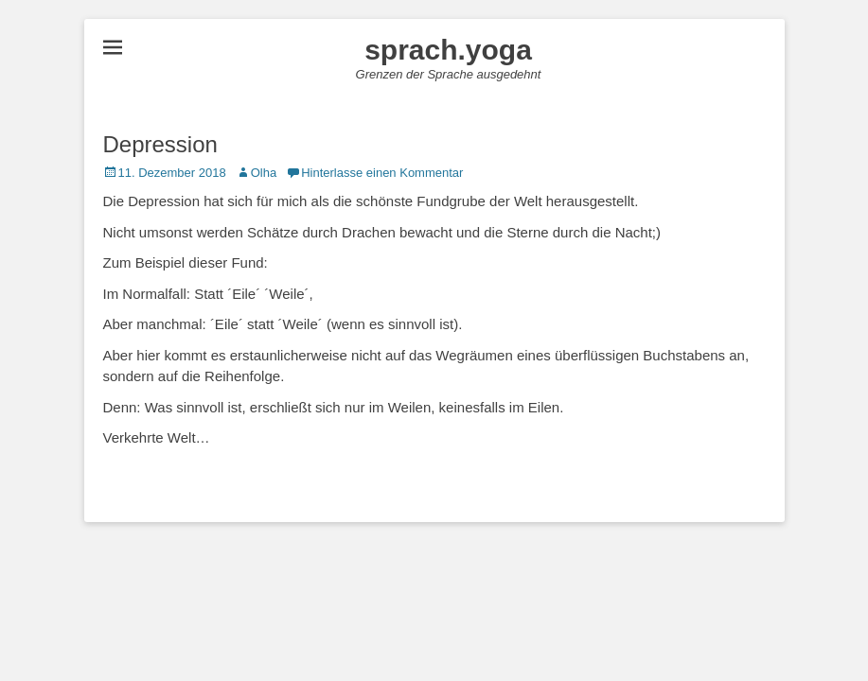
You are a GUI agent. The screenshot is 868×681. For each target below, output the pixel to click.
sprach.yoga (448, 49)
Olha (263, 173)
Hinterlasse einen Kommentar (382, 173)
